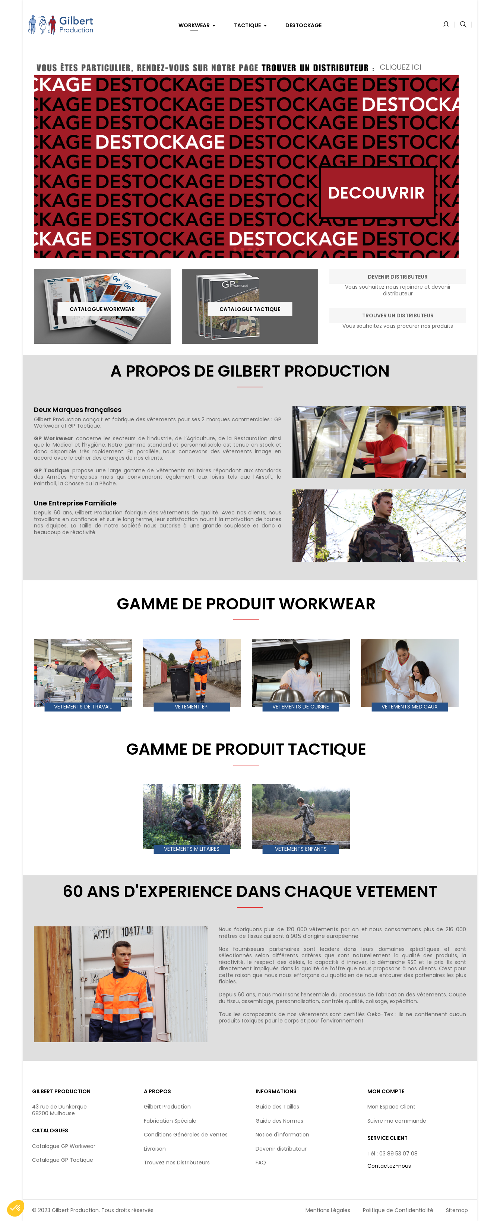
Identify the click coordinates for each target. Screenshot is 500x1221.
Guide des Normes (279, 1121)
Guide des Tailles (277, 1106)
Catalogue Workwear (102, 309)
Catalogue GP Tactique (62, 1160)
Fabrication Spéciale (170, 1121)
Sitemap (457, 1210)
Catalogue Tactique (249, 309)
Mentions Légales (328, 1210)
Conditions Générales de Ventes (186, 1134)
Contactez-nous (389, 1166)
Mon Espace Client (391, 1106)
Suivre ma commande (396, 1121)
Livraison (155, 1148)
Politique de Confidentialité (398, 1210)
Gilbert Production (167, 1106)
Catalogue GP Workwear (63, 1146)
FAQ (261, 1162)
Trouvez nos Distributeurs (177, 1162)
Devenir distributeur (281, 1148)
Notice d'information (282, 1134)
